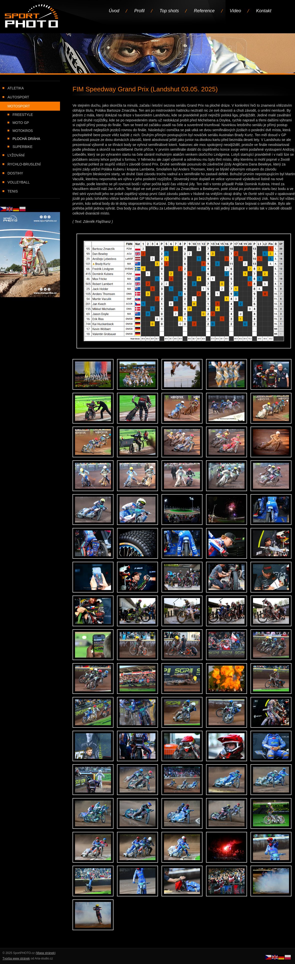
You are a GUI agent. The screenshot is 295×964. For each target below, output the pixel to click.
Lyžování (16, 155)
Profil (139, 10)
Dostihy (15, 173)
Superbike (22, 147)
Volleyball (19, 182)
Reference (204, 10)
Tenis (13, 191)
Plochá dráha (26, 139)
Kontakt (263, 10)
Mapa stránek (45, 953)
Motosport (19, 106)
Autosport (18, 97)
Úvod (114, 10)
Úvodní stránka (31, 16)
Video (235, 10)
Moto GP (20, 123)
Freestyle (22, 115)
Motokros (22, 131)
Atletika (16, 88)
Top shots (169, 10)
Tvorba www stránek (16, 958)
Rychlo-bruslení (24, 164)
